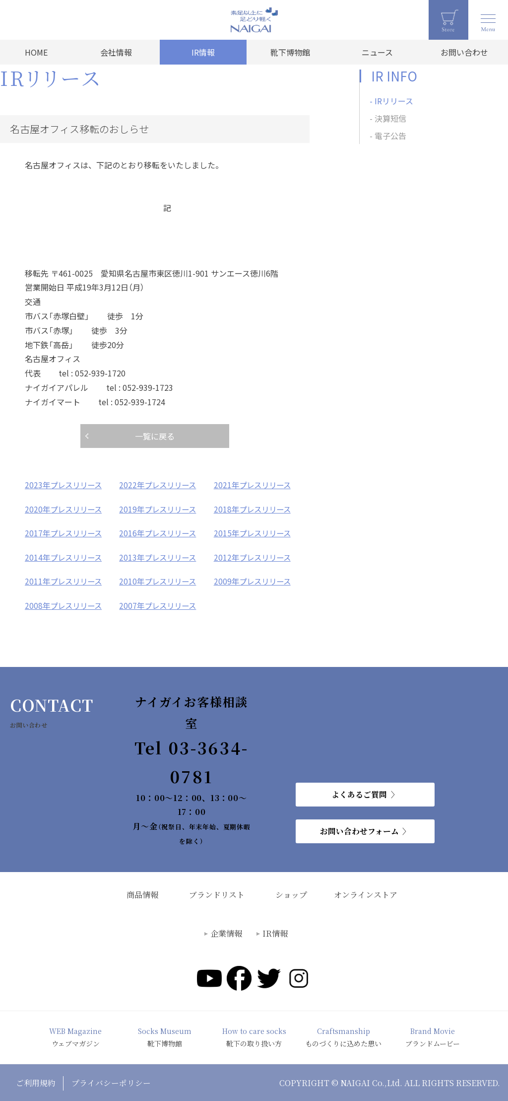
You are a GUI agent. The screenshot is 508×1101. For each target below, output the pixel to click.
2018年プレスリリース (254, 508)
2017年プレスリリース (65, 532)
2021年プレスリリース (254, 485)
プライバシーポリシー (111, 1081)
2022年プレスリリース (159, 485)
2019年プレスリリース (159, 508)
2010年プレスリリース (159, 580)
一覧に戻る (155, 436)
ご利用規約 (36, 1081)
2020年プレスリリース (65, 508)
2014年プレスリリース (65, 556)
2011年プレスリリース (65, 580)
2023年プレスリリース (65, 485)
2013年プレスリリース (159, 556)
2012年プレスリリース (254, 556)
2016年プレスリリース (159, 532)
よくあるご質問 (359, 793)
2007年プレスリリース (159, 604)
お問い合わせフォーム (359, 829)
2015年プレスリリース (254, 532)
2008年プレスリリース (65, 604)
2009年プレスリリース (254, 580)
